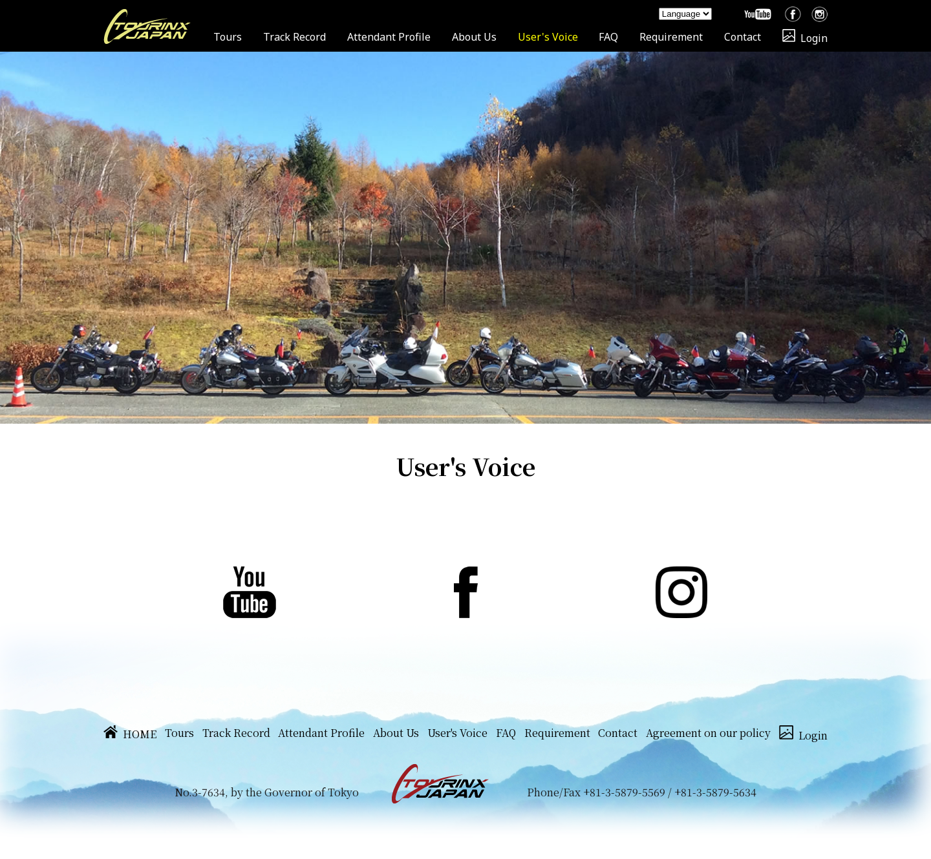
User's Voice (548, 37)
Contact (742, 37)
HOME (129, 734)
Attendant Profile (389, 37)
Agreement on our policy (708, 732)
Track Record (294, 37)
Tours (227, 37)
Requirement (671, 37)
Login (805, 38)
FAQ (608, 37)
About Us (474, 37)
